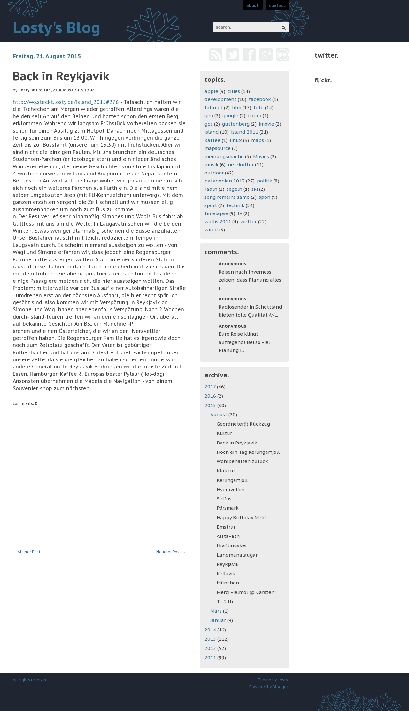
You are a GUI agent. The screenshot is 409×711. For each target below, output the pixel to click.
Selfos (224, 499)
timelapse (216, 213)
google (230, 115)
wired (211, 230)
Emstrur (226, 527)
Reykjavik (228, 564)
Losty (23, 90)
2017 (210, 386)
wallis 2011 (217, 222)
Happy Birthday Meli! (241, 517)
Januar (218, 620)
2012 (210, 648)
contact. (277, 5)
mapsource (217, 148)
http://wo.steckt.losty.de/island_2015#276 (66, 102)
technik (235, 205)
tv (239, 213)
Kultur (224, 433)
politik (264, 181)
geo (208, 115)
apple (211, 91)
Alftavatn (228, 536)
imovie (266, 124)
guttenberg (236, 124)
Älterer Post (27, 551)
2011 (210, 657)
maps (257, 140)
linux (236, 140)
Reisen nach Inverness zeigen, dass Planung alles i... (250, 280)
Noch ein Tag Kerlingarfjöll (248, 452)
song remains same (227, 197)
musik (211, 164)
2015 (210, 405)
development (220, 99)
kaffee (212, 140)
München (228, 583)
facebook (260, 99)
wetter (248, 222)
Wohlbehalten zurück (242, 461)
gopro (254, 115)
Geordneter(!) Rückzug (243, 424)
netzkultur (241, 164)
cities (234, 91)
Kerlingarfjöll (232, 480)
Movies (261, 156)
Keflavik (226, 573)
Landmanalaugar (237, 555)
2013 (210, 639)
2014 (210, 630)
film (236, 107)
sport (210, 205)
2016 (210, 396)
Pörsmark (228, 508)
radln (210, 189)
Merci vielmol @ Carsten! (246, 592)
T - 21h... (226, 602)
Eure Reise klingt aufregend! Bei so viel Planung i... (244, 342)
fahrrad (213, 107)
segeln (234, 189)
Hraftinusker (232, 545)
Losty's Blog (56, 27)
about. (252, 5)
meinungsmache (224, 156)
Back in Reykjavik (237, 443)
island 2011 (244, 132)
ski (254, 189)
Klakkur (226, 471)
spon (264, 197)
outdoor (214, 173)
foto (258, 107)
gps (208, 124)
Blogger (280, 686)
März (216, 611)
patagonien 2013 (224, 181)
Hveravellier (231, 489)
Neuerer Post (171, 551)
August (219, 415)
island (211, 132)
